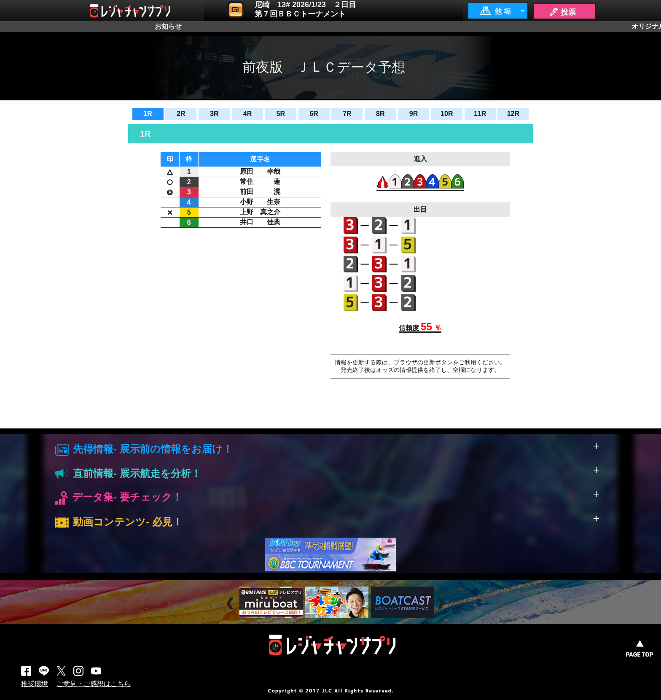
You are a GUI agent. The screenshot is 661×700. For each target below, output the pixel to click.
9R (413, 113)
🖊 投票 (562, 12)
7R (347, 113)
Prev (231, 603)
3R (214, 113)
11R (480, 113)
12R (513, 113)
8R (380, 113)
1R (147, 113)
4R (247, 113)
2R (181, 113)
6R (313, 113)
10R (447, 113)
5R (281, 113)
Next (441, 603)
